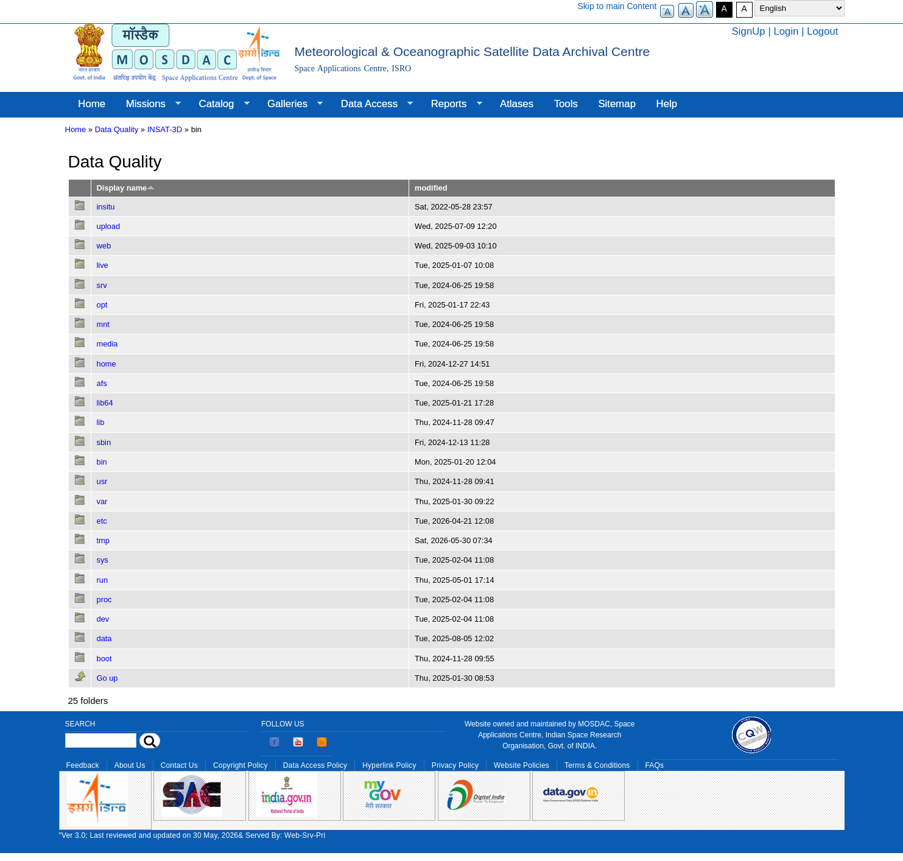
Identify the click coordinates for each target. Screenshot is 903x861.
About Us (130, 765)
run (102, 580)
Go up (107, 678)
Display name (126, 187)
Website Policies (521, 765)
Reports (451, 104)
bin (102, 461)
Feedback (82, 765)
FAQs (654, 765)
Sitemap (617, 104)
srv (102, 285)
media (107, 343)
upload (109, 226)
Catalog (219, 104)
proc (104, 599)
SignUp (748, 31)
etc (102, 520)
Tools (566, 104)
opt (102, 304)
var (102, 501)
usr (102, 481)
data (104, 638)
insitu (106, 206)
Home (91, 104)
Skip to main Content (617, 6)
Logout (822, 31)
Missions (148, 104)
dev (103, 619)
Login (785, 31)
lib (101, 422)
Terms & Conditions (597, 765)
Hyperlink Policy (389, 765)
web (104, 245)
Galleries (290, 104)
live (102, 265)
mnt (103, 324)
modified (431, 187)
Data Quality (117, 129)
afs (102, 383)
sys (102, 559)
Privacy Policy (455, 765)
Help (667, 104)
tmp (103, 540)
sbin (104, 442)
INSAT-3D (165, 129)
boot (104, 658)
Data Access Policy (315, 765)
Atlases (516, 104)
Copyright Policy (240, 765)
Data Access (372, 104)
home (106, 363)
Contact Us (179, 765)
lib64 (105, 402)
